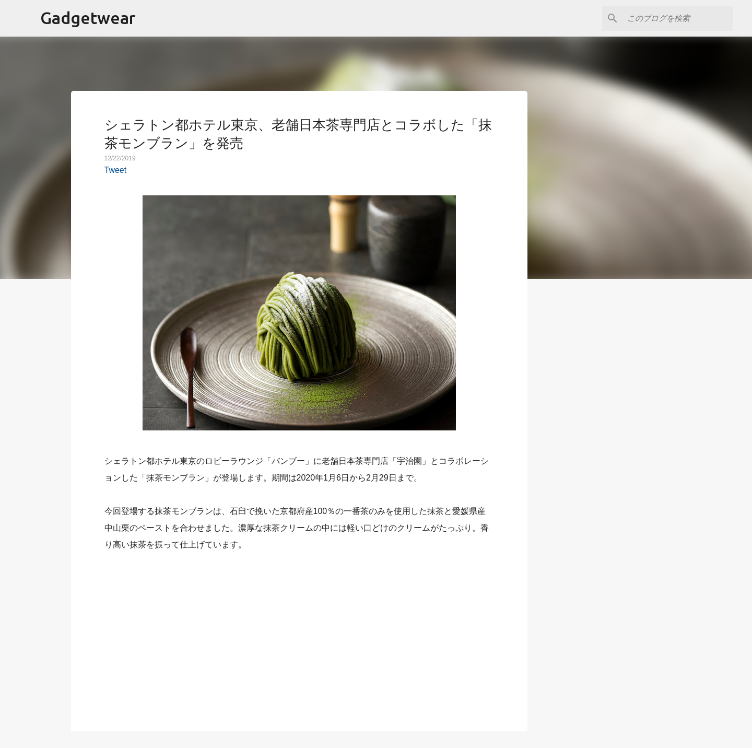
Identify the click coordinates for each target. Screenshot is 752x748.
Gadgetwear (88, 17)
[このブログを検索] (678, 18)
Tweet (115, 170)
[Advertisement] (299, 635)
